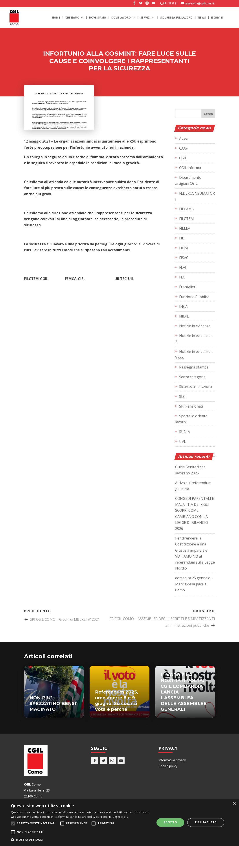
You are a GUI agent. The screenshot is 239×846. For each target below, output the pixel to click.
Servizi (145, 17)
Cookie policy (167, 766)
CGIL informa (190, 167)
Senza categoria (192, 376)
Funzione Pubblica (194, 296)
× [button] (234, 803)
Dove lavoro (121, 17)
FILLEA (184, 228)
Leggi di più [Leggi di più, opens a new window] (120, 817)
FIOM (183, 248)
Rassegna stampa (193, 367)
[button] (81, 840)
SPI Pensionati (191, 406)
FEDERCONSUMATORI (195, 196)
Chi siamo (72, 17)
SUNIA (184, 431)
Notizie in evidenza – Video (194, 354)
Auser (184, 138)
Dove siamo (97, 17)
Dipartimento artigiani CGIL (188, 180)
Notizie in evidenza (194, 325)
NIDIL (184, 316)
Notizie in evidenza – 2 (194, 338)
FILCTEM (186, 218)
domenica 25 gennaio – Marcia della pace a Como (194, 583)
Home (56, 17)
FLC (182, 277)
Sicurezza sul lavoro (176, 17)
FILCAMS (186, 209)
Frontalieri (187, 286)
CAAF (183, 148)
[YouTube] (153, 4)
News (202, 17)
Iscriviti (217, 17)
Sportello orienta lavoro (191, 419)
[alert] (119, 822)
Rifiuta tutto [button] (206, 822)
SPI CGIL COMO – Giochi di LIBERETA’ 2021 (65, 619)
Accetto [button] (170, 822)
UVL (182, 441)
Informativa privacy (172, 760)
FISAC (183, 257)
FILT (182, 238)
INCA (183, 306)
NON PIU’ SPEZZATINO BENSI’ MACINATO (53, 703)
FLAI (182, 267)
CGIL (183, 158)
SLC (182, 396)
